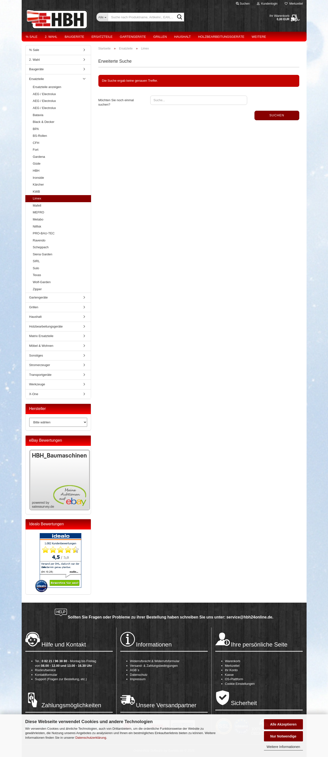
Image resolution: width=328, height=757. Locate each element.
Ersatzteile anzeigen (47, 87)
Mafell (37, 205)
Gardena (39, 157)
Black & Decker (44, 122)
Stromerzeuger (39, 365)
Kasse (229, 675)
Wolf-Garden (42, 282)
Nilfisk (37, 226)
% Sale (31, 37)
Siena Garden (42, 254)
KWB (36, 191)
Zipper (37, 289)
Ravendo (39, 240)
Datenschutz (139, 675)
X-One (33, 394)
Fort (35, 149)
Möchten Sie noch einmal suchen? (116, 102)
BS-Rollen (40, 136)
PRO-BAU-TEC (44, 233)
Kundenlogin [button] (267, 3)
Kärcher (38, 184)
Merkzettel (294, 3)
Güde (37, 163)
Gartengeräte (133, 37)
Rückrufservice (45, 670)
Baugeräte (74, 37)
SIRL (36, 261)
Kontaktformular (46, 675)
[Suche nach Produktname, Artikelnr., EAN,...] (102, 17)
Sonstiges (36, 355)
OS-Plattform (234, 679)
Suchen (276, 115)
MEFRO (38, 212)
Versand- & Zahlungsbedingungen (154, 665)
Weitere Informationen (283, 747)
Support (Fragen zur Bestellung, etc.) (61, 679)
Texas (37, 275)
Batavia (38, 115)
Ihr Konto (231, 670)
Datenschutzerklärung (90, 737)
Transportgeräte (40, 375)
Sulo (36, 268)
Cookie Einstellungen (240, 684)
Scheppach (41, 247)
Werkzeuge (37, 384)
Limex (37, 198)
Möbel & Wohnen (41, 346)
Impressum (138, 679)
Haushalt (182, 37)
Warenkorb (232, 661)
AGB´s (134, 670)
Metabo (38, 219)
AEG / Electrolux (44, 94)
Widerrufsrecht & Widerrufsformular (155, 661)
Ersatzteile (102, 37)
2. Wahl (51, 37)
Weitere (259, 37)
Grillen (160, 37)
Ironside (38, 177)
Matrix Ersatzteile (41, 336)
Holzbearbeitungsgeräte (221, 37)
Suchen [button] (243, 3)
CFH (36, 143)
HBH (36, 170)
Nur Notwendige (283, 736)
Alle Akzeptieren (283, 724)
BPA (36, 129)
